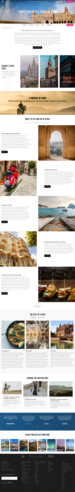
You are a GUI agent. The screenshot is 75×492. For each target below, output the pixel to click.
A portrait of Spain (30, 399)
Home (2, 27)
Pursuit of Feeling (66, 463)
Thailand (37, 480)
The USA (37, 482)
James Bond (64, 471)
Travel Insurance (25, 482)
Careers (23, 467)
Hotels (42, 25)
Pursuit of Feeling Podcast (7, 469)
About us (24, 463)
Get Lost (64, 484)
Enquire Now (70, 1)
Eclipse (63, 478)
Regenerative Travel (26, 478)
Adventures (64, 473)
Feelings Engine (65, 465)
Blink (63, 477)
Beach (63, 475)
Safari (63, 486)
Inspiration (49, 25)
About (44, 1)
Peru (36, 478)
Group (49, 467)
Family (49, 465)
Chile (36, 467)
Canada (36, 465)
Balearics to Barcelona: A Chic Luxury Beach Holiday (29, 81)
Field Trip (64, 480)
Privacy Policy (25, 476)
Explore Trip (26, 85)
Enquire (4, 151)
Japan (36, 473)
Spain (8, 395)
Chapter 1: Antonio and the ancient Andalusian (12, 398)
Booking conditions (26, 465)
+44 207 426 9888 (59, 1)
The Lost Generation (67, 82)
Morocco (37, 477)
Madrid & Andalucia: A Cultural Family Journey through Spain (48, 81)
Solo (49, 471)
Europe (10, 27)
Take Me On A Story (66, 469)
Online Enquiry (25, 472)
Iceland (36, 469)
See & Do (37, 25)
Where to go (33, 317)
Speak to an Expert (6, 463)
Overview (24, 25)
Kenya (36, 475)
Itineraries (31, 25)
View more (37, 306)
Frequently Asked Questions (25, 470)
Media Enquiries (5, 465)
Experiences (39, 1)
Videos (5, 395)
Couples (50, 463)
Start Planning (37, 47)
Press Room (24, 474)
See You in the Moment (67, 467)
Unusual (63, 488)
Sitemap (23, 480)
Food (63, 482)
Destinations (32, 1)
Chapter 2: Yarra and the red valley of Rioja (59, 400)
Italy (36, 471)
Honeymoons (51, 469)
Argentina (37, 463)
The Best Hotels (41, 317)
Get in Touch (4, 467)
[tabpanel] (12, 346)
